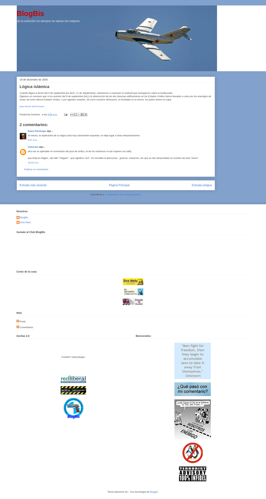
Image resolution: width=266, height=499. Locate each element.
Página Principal (119, 185)
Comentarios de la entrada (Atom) (123, 194)
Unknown (33, 147)
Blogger (154, 491)
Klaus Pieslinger (37, 131)
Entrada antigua (202, 185)
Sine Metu (25, 222)
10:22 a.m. (33, 162)
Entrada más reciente (33, 185)
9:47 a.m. (33, 140)
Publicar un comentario (36, 169)
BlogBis (30, 13)
